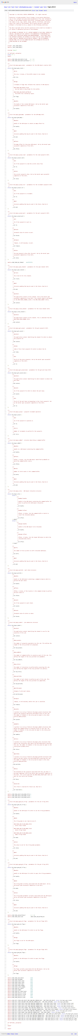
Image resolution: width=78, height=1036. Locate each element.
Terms (16, 1033)
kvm (13, 7)
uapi (41, 7)
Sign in (75, 2)
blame (41, 10)
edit (45, 10)
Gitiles (8, 1033)
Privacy (12, 1033)
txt (72, 1033)
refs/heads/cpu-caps (25, 7)
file (33, 10)
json (75, 1033)
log (37, 10)
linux (5, 7)
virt (9, 7)
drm (45, 7)
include (36, 7)
